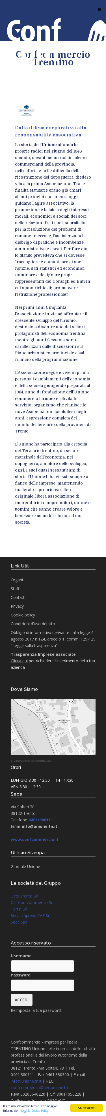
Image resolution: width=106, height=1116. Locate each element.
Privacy (17, 606)
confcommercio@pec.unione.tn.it (41, 1087)
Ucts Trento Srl (24, 896)
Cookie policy (23, 615)
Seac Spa (19, 922)
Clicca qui (19, 660)
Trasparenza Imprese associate (43, 654)
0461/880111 (41, 819)
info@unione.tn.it (26, 1081)
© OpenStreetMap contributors (31, 760)
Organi (17, 579)
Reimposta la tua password (36, 1010)
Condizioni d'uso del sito (33, 623)
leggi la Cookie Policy (34, 1111)
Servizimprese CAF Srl (30, 915)
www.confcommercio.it (35, 839)
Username (21, 955)
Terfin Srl (19, 909)
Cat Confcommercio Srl (32, 902)
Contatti (18, 597)
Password (21, 975)
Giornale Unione (25, 866)
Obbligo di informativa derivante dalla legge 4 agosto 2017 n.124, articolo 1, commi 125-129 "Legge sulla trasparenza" (53, 639)
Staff (15, 588)
